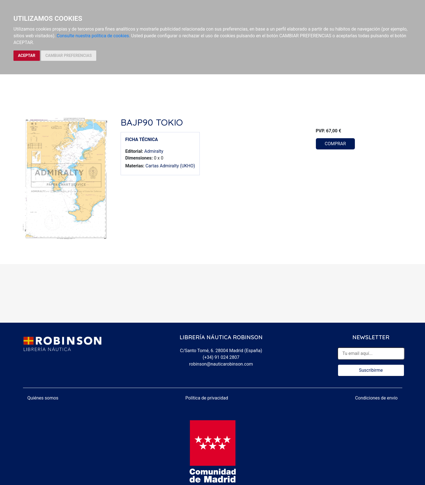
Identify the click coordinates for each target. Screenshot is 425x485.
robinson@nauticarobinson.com (221, 364)
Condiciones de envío (376, 398)
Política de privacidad (206, 398)
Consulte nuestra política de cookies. (93, 35)
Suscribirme (371, 370)
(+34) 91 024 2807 (221, 357)
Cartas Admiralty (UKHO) (170, 165)
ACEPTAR (26, 55)
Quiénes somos (43, 398)
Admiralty (153, 151)
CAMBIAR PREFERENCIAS (68, 55)
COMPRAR (335, 143)
